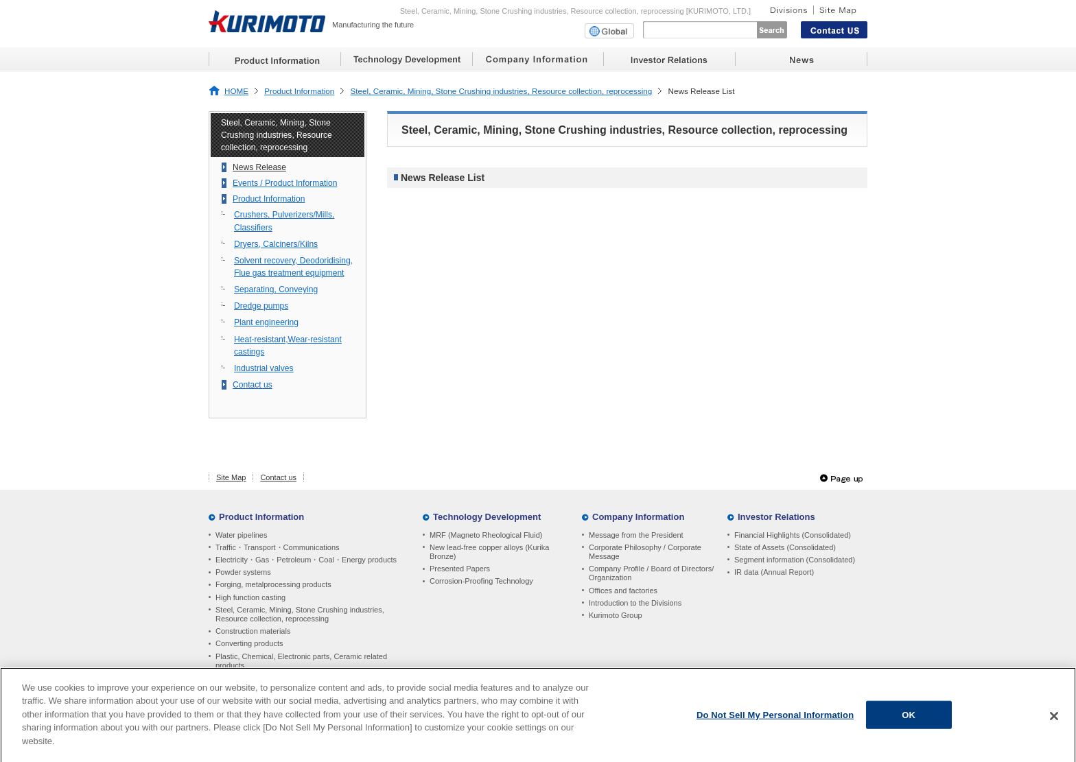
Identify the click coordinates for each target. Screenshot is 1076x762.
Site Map (231, 477)
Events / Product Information (285, 183)
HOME (236, 90)
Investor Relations (776, 517)
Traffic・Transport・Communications (277, 547)
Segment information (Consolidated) (794, 560)
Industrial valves (264, 368)
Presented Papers (460, 568)
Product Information (299, 90)
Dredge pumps (261, 306)
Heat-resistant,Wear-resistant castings (288, 346)
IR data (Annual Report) (774, 572)
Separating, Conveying (276, 289)
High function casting (250, 597)
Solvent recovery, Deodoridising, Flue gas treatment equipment (293, 267)
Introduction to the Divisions (635, 603)
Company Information (638, 517)
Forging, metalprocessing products (273, 584)
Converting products (249, 643)
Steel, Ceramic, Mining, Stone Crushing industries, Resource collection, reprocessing (502, 90)
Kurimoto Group (615, 615)
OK (908, 719)
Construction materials (252, 631)
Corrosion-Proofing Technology (481, 581)
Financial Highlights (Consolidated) (792, 535)
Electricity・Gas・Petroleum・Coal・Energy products (306, 560)
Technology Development (487, 517)
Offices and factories (623, 590)
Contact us (252, 385)
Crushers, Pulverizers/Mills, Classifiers (284, 221)
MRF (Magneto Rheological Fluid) (486, 535)
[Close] (1054, 720)
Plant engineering (266, 322)
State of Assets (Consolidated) (785, 547)
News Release (259, 167)
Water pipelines (241, 535)
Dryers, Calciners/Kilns (276, 244)
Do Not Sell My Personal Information (775, 719)
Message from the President (636, 535)
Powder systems (243, 572)
